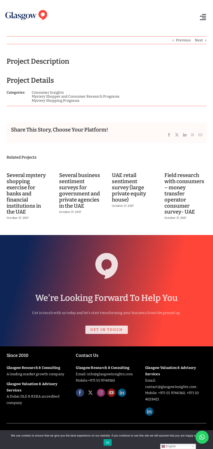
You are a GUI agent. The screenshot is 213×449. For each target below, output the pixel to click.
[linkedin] (122, 395)
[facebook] (80, 395)
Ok (107, 442)
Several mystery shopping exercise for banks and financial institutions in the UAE (26, 193)
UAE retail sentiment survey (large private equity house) (129, 187)
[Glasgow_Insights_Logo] (26, 10)
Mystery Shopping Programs (55, 100)
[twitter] (90, 395)
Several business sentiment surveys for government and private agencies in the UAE (79, 190)
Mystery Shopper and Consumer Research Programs (76, 96)
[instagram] (101, 395)
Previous (183, 40)
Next (199, 40)
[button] (202, 437)
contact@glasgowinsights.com (170, 387)
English (169, 446)
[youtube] (111, 395)
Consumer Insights (48, 92)
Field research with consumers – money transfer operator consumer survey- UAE (184, 193)
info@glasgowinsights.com (110, 374)
